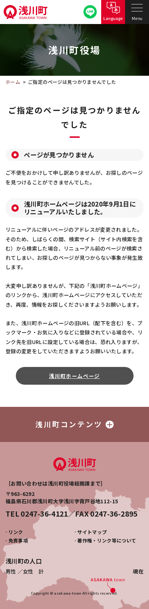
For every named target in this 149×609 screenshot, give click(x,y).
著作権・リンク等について (106, 540)
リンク (15, 531)
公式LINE (90, 12)
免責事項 (18, 540)
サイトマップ (92, 531)
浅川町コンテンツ (74, 424)
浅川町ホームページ (74, 376)
